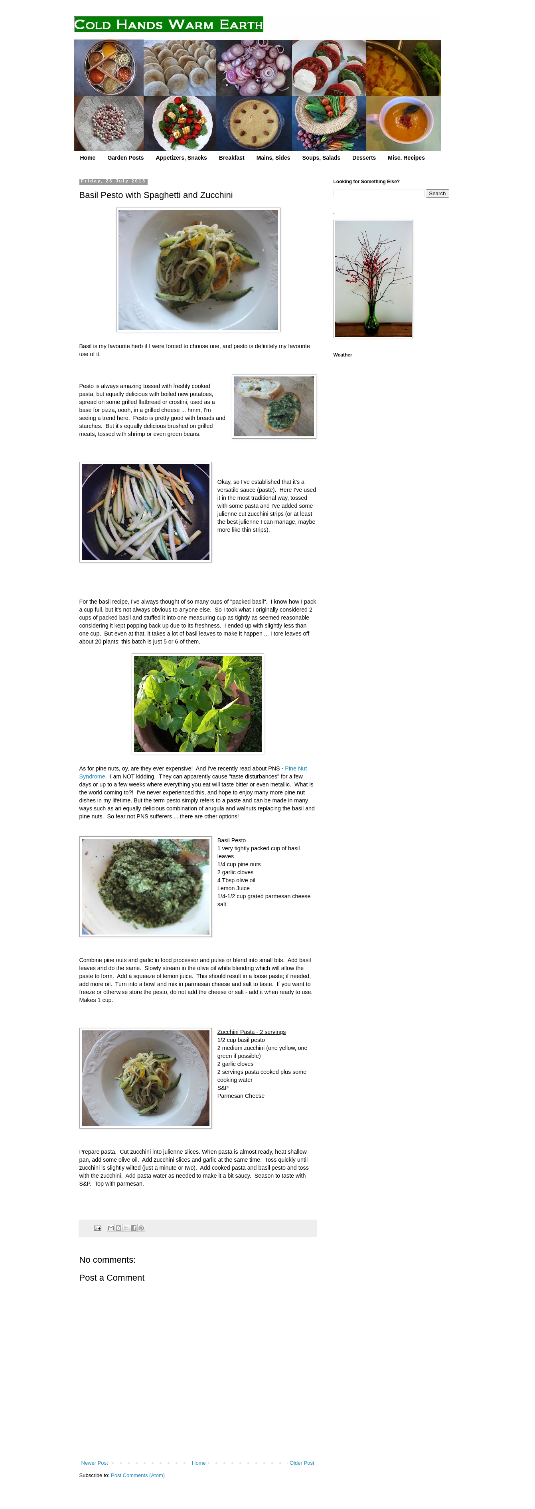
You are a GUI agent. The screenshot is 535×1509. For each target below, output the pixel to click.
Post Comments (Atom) (138, 1475)
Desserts (364, 157)
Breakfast (232, 157)
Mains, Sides (273, 157)
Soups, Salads (321, 157)
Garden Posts (125, 157)
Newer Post (94, 1463)
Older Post (302, 1463)
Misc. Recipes (406, 157)
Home (88, 157)
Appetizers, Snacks (181, 157)
